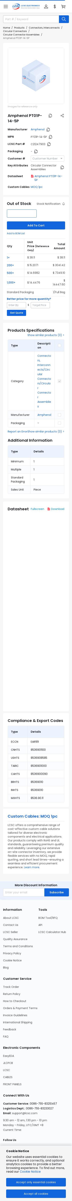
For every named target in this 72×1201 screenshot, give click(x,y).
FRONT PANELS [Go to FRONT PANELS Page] (12, 1084)
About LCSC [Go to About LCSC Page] (11, 918)
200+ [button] (10, 265)
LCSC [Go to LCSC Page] (6, 1070)
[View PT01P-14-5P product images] (36, 76)
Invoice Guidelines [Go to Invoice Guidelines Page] (15, 1015)
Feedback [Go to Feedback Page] (9, 1029)
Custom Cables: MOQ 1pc (32, 816)
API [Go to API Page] (40, 925)
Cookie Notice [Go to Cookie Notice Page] (12, 960)
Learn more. (32, 867)
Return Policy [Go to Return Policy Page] (11, 994)
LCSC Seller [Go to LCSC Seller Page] (10, 932)
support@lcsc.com (24, 1113)
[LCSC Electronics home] (26, 6)
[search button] (64, 19)
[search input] (29, 19)
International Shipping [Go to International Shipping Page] (17, 1022)
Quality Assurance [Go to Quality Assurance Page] (15, 939)
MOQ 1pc (37, 187)
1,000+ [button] (11, 282)
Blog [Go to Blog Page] (6, 967)
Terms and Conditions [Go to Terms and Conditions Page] (18, 946)
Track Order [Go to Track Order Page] (11, 987)
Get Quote (16, 312)
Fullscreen (37, 509)
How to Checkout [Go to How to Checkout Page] (14, 1001)
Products (19, 27)
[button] (5, 6)
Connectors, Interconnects (44, 27)
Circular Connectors (15, 31)
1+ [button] (8, 258)
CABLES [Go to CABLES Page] (7, 1077)
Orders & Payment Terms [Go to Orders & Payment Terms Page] (20, 1008)
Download (55, 509)
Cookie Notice (30, 1171)
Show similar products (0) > (45, 335)
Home (6, 27)
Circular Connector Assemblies (21, 34)
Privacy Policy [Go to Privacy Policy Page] (12, 953)
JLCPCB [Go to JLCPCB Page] (8, 1063)
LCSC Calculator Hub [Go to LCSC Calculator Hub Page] (52, 932)
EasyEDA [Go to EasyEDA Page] (8, 1056)
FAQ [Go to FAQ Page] (5, 1036)
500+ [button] (10, 273)
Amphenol (38, 129)
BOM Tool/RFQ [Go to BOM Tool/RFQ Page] (48, 918)
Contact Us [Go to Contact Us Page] (10, 925)
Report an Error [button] (17, 431)
